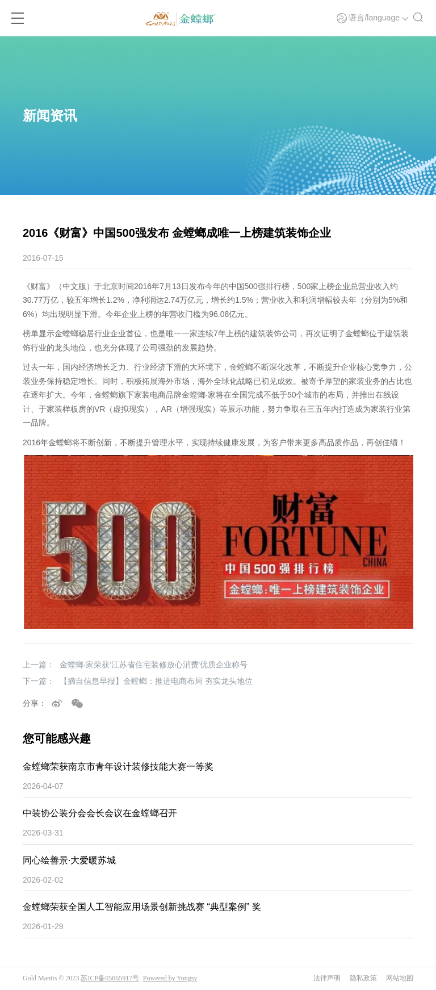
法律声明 (327, 978)
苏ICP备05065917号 (110, 978)
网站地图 (399, 978)
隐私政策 (363, 978)
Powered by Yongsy (170, 978)
